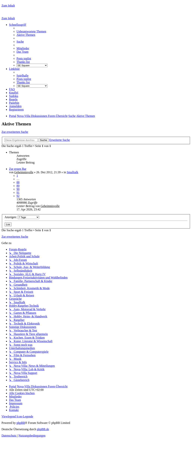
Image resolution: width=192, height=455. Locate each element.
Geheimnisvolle (23, 172)
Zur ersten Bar (17, 168)
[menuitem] (31, 31)
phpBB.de (43, 429)
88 (18, 182)
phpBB (20, 422)
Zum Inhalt (8, 5)
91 (18, 192)
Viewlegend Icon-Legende (17, 416)
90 (18, 189)
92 (18, 195)
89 (18, 185)
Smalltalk (72, 172)
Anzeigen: (21, 217)
